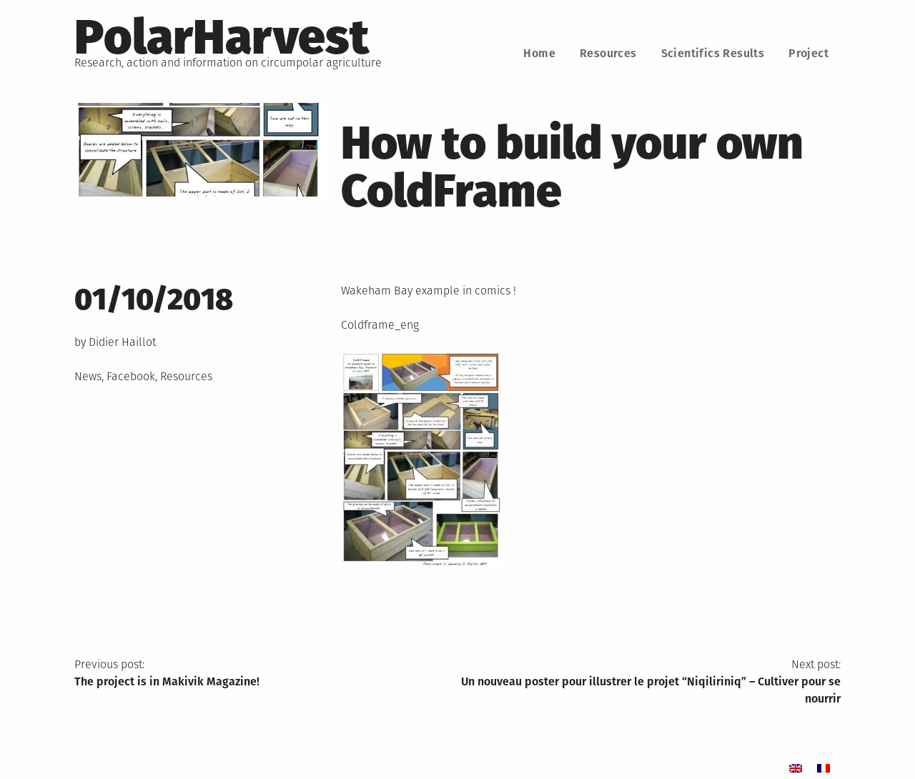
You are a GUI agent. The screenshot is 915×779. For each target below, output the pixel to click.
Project (808, 53)
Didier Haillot (122, 342)
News (88, 376)
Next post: (649, 683)
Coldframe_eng (380, 325)
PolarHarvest (221, 37)
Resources (608, 53)
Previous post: (266, 674)
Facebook (131, 376)
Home (539, 53)
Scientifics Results (713, 53)
